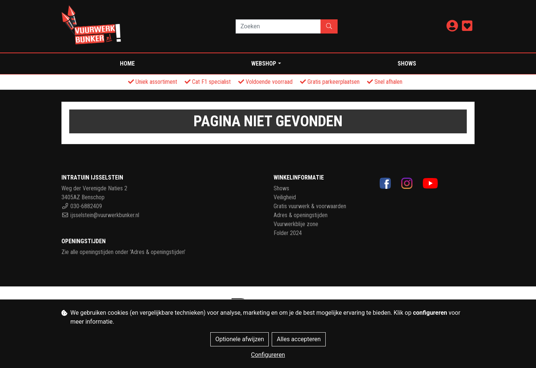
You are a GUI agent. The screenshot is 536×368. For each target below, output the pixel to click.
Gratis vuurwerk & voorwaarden (310, 206)
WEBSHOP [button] (263, 63)
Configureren (268, 354)
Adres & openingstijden (301, 215)
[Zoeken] (278, 26)
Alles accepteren (298, 339)
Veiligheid (285, 197)
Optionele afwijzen (239, 339)
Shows (407, 63)
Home (127, 63)
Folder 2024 (288, 233)
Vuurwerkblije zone (296, 224)
